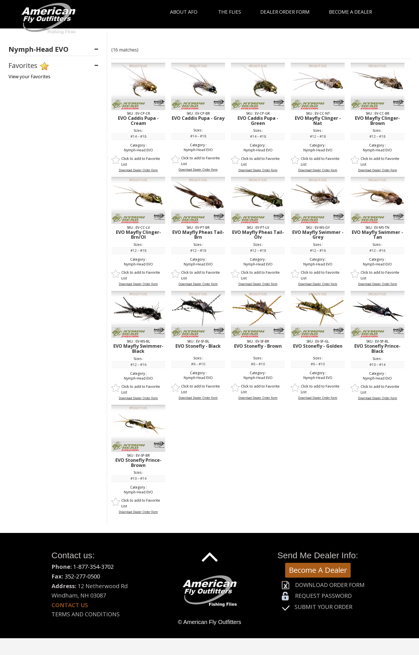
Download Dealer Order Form (138, 170)
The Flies (229, 12)
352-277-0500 (82, 576)
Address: (64, 586)
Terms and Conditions (86, 614)
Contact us (70, 605)
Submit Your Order (323, 607)
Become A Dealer (318, 570)
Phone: (62, 566)
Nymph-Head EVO (138, 150)
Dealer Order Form (285, 12)
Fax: (58, 576)
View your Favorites (29, 76)
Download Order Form (330, 585)
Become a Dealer (350, 12)
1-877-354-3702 (93, 566)
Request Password (323, 596)
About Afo (183, 12)
